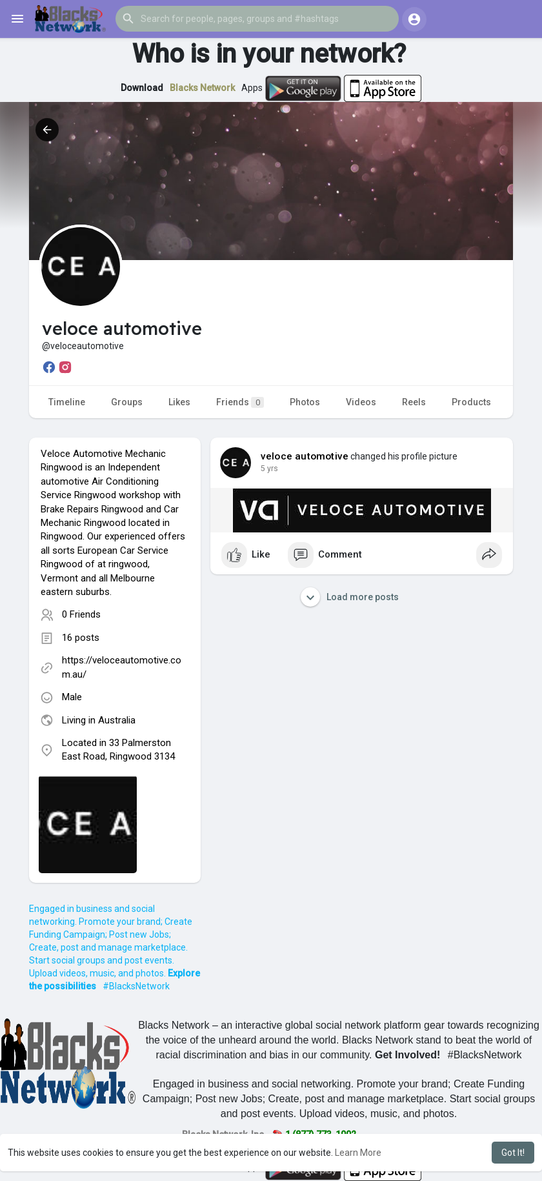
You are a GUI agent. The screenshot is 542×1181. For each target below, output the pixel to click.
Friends (240, 402)
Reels (414, 402)
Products (471, 402)
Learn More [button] (358, 1152)
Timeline (66, 402)
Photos (305, 402)
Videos (361, 402)
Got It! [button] (513, 1152)
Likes (179, 402)
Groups (127, 402)
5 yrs (269, 468)
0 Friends (81, 614)
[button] (257, 19)
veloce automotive (304, 456)
